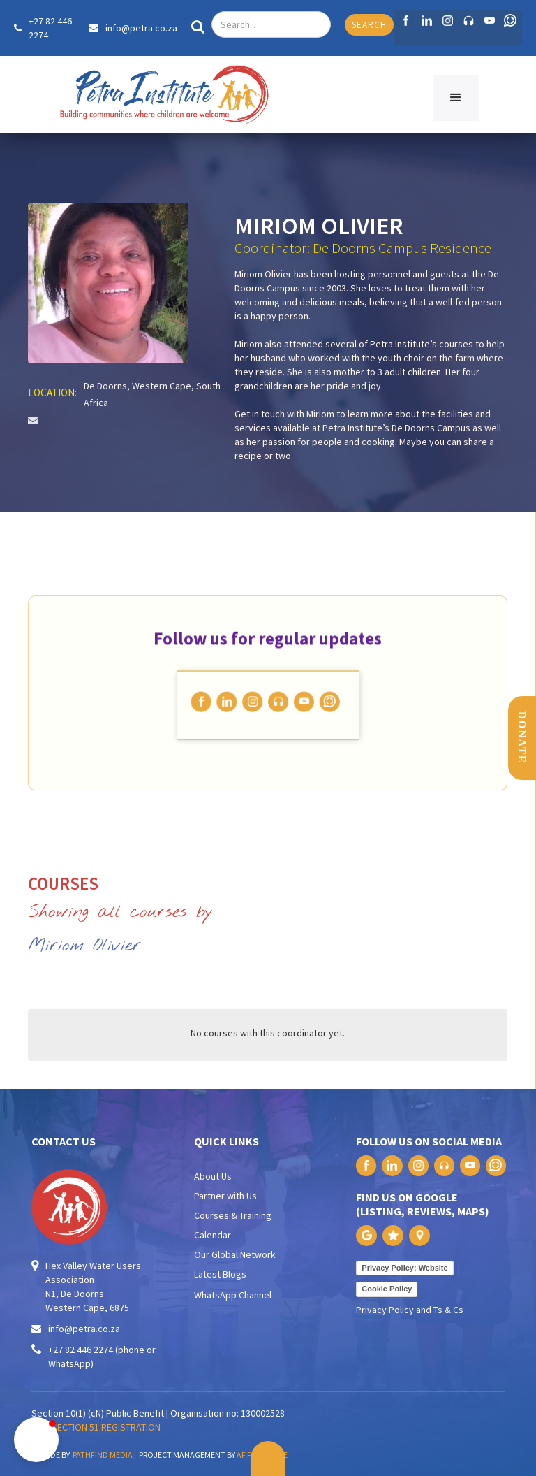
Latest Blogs (220, 1274)
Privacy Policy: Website (404, 1268)
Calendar (212, 1235)
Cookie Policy (387, 1289)
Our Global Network (235, 1254)
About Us (213, 1176)
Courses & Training (232, 1215)
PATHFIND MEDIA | (106, 1454)
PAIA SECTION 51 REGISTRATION (96, 1427)
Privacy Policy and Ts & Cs (409, 1309)
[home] (164, 94)
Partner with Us (225, 1195)
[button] (456, 98)
